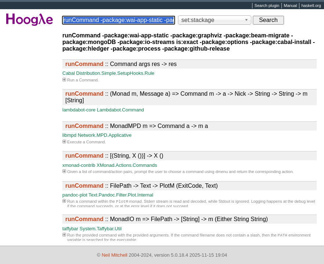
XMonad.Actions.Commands (127, 165)
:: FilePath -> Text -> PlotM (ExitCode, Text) (141, 186)
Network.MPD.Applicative (105, 135)
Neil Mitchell (114, 255)
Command (88, 80)
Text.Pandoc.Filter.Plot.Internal (120, 195)
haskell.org (311, 6)
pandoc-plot (74, 195)
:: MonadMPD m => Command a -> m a (136, 126)
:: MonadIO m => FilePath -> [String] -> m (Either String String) (166, 219)
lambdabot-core (78, 110)
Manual (290, 6)
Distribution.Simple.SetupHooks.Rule (115, 73)
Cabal (68, 73)
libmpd (69, 135)
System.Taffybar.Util (101, 228)
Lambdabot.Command (120, 110)
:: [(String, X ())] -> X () (114, 156)
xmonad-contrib (78, 165)
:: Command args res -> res (121, 64)
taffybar (70, 228)
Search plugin (267, 6)
